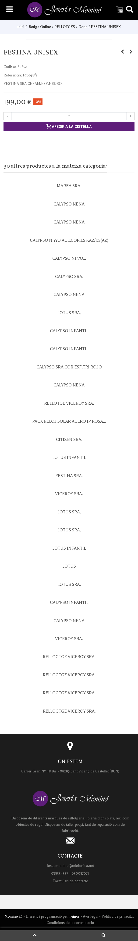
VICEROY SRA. (69, 493)
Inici (20, 27)
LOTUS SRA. (69, 312)
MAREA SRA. (69, 185)
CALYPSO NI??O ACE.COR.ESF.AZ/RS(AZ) (69, 240)
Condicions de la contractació (70, 923)
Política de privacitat (118, 916)
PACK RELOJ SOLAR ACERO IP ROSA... (69, 421)
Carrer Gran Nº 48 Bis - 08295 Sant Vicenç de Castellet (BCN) (70, 771)
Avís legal (90, 916)
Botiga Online (40, 27)
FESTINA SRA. (69, 475)
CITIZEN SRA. (69, 439)
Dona (82, 27)
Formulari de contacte (70, 881)
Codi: (8, 67)
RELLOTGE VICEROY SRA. (69, 403)
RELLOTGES (64, 27)
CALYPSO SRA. (69, 276)
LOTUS (69, 566)
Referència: (13, 75)
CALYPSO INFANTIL (69, 330)
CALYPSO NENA (69, 204)
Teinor (75, 916)
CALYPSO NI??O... (69, 258)
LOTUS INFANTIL (69, 457)
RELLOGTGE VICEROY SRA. (69, 656)
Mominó (11, 916)
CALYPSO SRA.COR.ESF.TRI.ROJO (69, 367)
